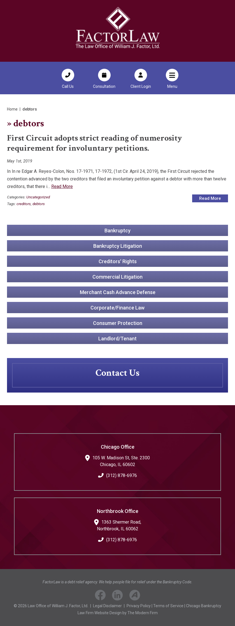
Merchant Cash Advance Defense (117, 292)
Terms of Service (168, 606)
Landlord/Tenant (117, 338)
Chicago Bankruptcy (203, 606)
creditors (24, 203)
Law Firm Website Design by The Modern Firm (118, 613)
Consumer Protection (117, 323)
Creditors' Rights (118, 261)
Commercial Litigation (117, 277)
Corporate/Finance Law (117, 308)
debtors (38, 203)
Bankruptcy (117, 230)
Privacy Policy (139, 606)
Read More (62, 186)
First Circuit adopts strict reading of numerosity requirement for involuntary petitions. (94, 143)
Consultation (104, 86)
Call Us (68, 86)
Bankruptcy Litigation (117, 246)
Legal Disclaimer (107, 606)
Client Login (141, 86)
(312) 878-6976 (121, 475)
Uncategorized (38, 197)
